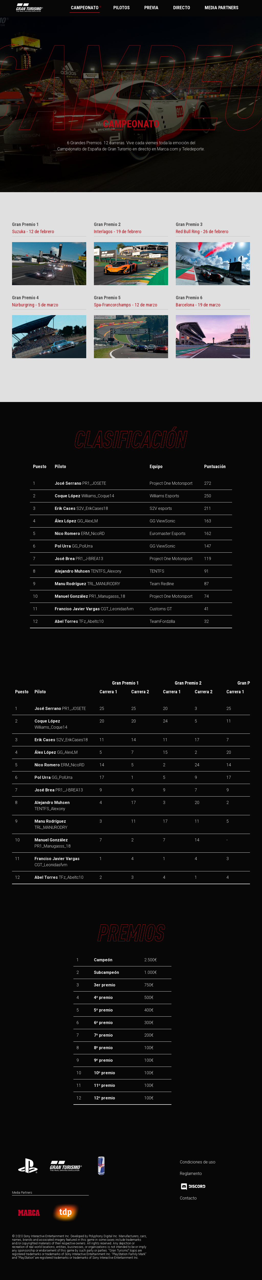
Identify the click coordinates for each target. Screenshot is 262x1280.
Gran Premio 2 (107, 224)
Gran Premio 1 (25, 224)
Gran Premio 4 (25, 297)
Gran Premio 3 (189, 224)
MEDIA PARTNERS (221, 7)
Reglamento (191, 1173)
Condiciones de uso (197, 1162)
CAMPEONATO (85, 7)
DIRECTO (181, 7)
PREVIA (151, 7)
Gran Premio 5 (107, 297)
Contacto (188, 1198)
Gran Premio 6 (189, 297)
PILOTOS (121, 7)
